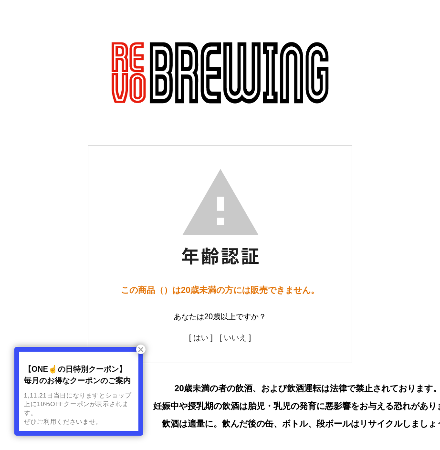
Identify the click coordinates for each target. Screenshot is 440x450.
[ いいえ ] (235, 338)
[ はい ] (201, 338)
